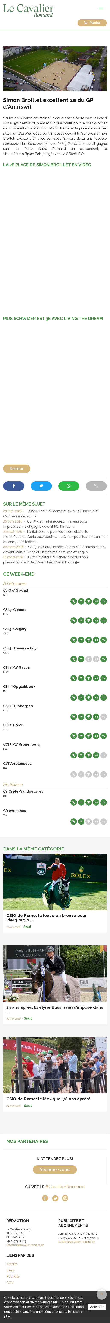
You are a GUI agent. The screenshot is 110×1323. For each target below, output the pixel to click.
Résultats (88, 601)
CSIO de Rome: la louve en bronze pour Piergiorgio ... (46, 917)
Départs (81, 601)
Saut (27, 927)
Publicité (13, 1276)
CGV (10, 1283)
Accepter (97, 1307)
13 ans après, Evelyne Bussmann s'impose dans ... (54, 1009)
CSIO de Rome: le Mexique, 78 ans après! (48, 1098)
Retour (17, 468)
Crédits (12, 1264)
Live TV (103, 601)
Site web (73, 601)
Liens (10, 1270)
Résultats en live (96, 601)
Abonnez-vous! (54, 1169)
